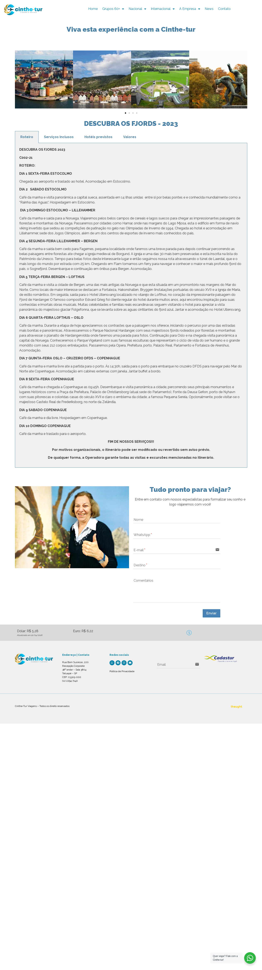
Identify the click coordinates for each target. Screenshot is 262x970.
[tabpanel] (131, 305)
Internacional (175, 9)
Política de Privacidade (122, 671)
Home (105, 9)
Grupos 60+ (126, 9)
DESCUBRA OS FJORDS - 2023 (131, 124)
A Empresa (202, 9)
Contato (237, 9)
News (221, 9)
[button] (19, 80)
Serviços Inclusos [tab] (59, 137)
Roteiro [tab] (26, 137)
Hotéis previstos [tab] (98, 137)
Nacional (150, 9)
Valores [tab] (129, 137)
